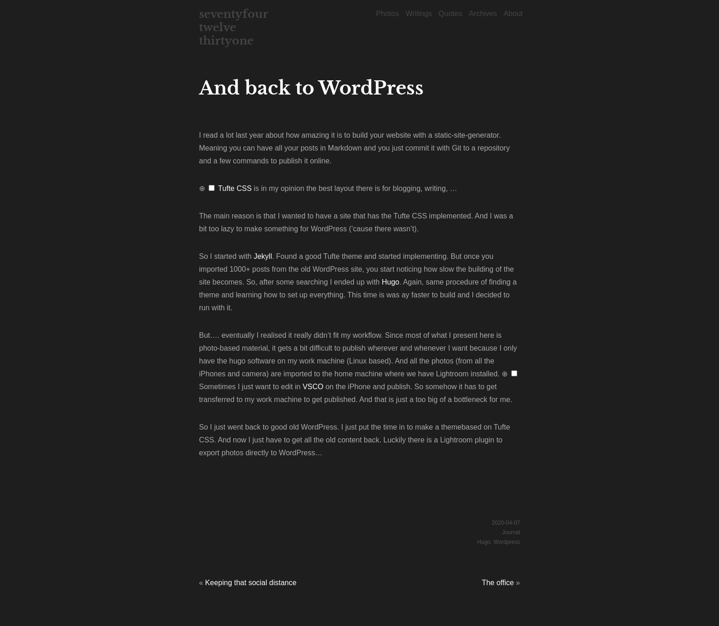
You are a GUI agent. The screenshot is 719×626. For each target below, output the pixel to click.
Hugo (390, 282)
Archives (483, 13)
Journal (511, 532)
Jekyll (263, 256)
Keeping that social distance (250, 583)
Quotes (450, 13)
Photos (387, 13)
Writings (418, 13)
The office (498, 583)
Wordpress (506, 542)
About (513, 13)
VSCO (313, 387)
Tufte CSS (235, 188)
